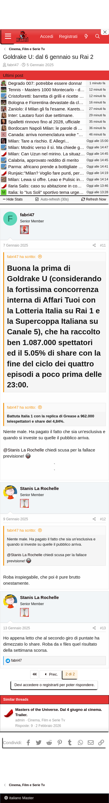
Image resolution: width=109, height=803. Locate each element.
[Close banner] (105, 32)
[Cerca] (97, 36)
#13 (103, 628)
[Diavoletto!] (24, 237)
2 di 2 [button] (70, 674)
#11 (103, 245)
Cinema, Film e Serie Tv (46, 720)
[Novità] (86, 36)
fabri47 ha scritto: (21, 256)
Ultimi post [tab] (13, 75)
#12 (103, 519)
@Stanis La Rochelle (23, 449)
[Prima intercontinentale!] (24, 511)
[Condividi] (94, 245)
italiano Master (19, 798)
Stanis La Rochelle (39, 488)
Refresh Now (93, 199)
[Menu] (8, 36)
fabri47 (13, 65)
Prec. (50, 674)
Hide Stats (13, 199)
